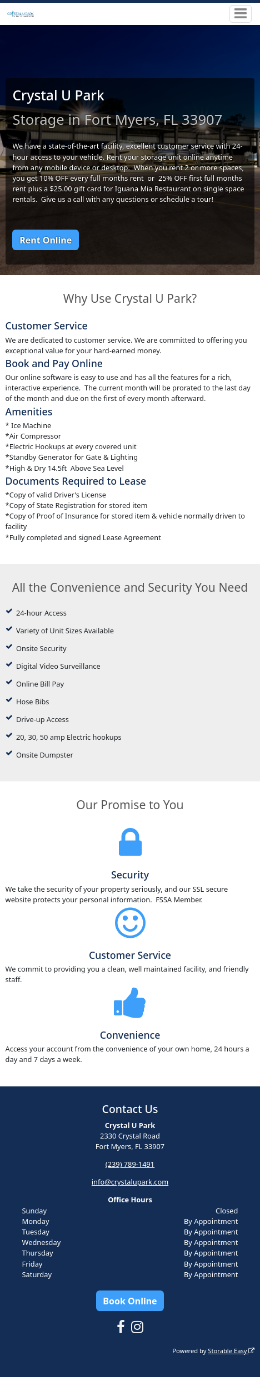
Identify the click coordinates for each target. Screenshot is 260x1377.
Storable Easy (231, 1350)
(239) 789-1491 (130, 1164)
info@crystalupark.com (130, 1182)
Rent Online (45, 240)
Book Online (130, 1301)
